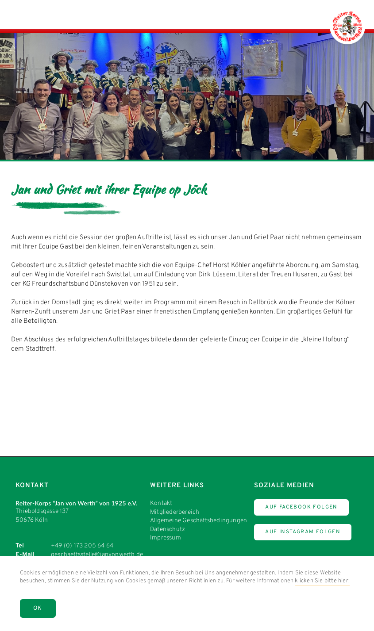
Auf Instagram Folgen (302, 531)
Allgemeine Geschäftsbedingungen (198, 520)
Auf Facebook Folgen (301, 507)
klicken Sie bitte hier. (322, 581)
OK (37, 608)
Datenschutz (167, 529)
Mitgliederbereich (174, 512)
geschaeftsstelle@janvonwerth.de (97, 554)
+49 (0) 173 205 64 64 (82, 546)
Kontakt (161, 503)
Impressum (165, 538)
